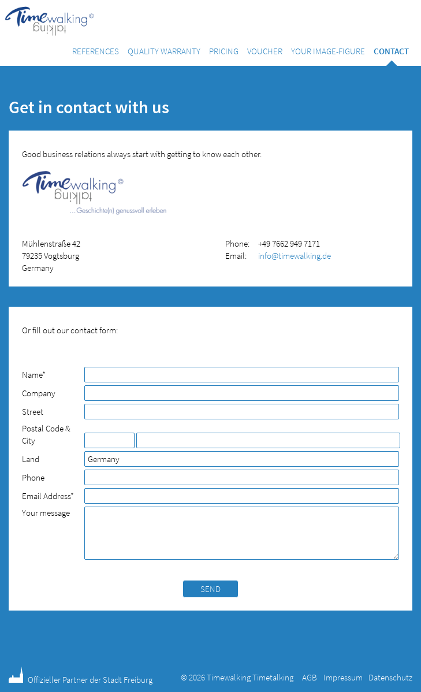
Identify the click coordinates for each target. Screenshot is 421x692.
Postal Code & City (46, 434)
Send (210, 588)
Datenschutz (390, 677)
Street (32, 411)
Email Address (48, 496)
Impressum (343, 677)
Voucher (264, 51)
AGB (309, 677)
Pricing (224, 51)
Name (41, 375)
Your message (46, 512)
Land (30, 458)
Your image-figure (328, 51)
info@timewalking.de (294, 255)
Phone (33, 477)
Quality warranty (164, 51)
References (95, 51)
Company (38, 393)
